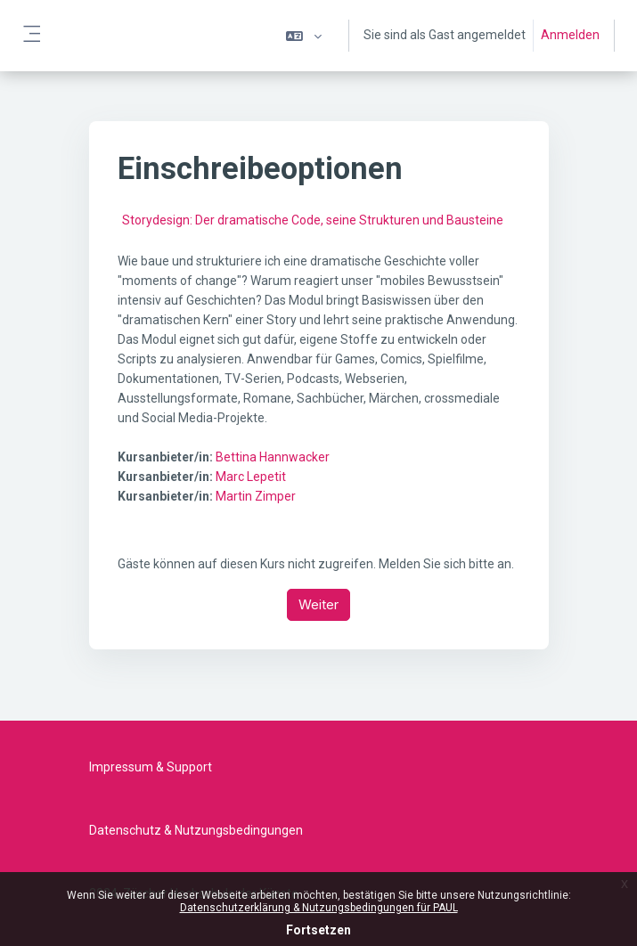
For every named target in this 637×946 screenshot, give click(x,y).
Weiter (318, 604)
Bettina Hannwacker (273, 457)
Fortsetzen (318, 930)
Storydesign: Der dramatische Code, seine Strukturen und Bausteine (312, 220)
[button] (303, 35)
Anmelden (570, 35)
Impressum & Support (150, 767)
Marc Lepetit (251, 476)
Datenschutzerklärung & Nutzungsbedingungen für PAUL (319, 907)
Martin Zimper (256, 496)
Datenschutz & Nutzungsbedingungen (196, 830)
